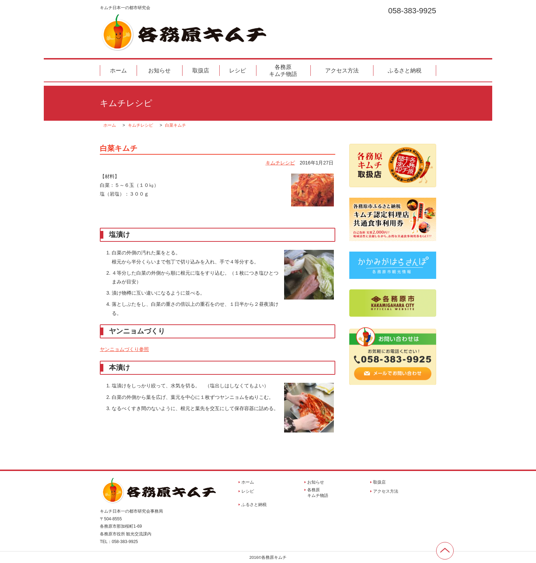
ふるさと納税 (404, 70)
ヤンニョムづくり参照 (124, 349)
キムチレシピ (280, 163)
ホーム (118, 70)
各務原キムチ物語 (283, 70)
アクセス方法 (342, 70)
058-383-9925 (412, 10)
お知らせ (159, 70)
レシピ (237, 70)
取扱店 (200, 70)
